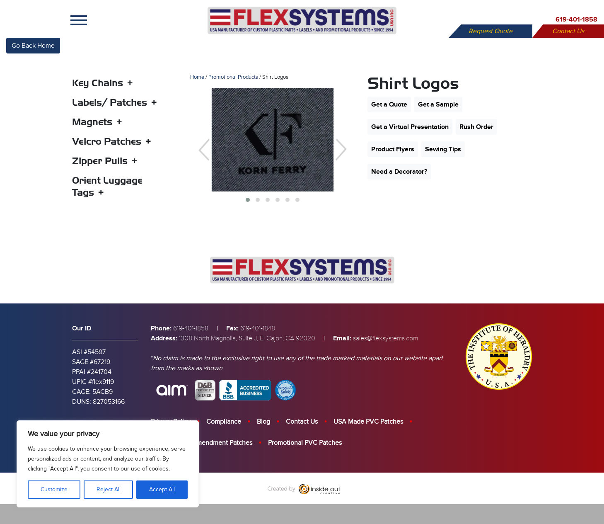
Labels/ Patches (109, 102)
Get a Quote (389, 104)
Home (197, 77)
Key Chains (97, 83)
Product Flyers (392, 149)
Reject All (109, 489)
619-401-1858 (576, 19)
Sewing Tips (443, 149)
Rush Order (476, 127)
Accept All (162, 489)
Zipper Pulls (100, 161)
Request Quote (490, 31)
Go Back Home (33, 45)
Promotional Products (233, 77)
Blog (263, 421)
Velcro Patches (106, 141)
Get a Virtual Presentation (410, 127)
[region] (108, 463)
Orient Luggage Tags (107, 186)
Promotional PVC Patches (305, 443)
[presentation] (204, 149)
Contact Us (568, 31)
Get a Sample (438, 104)
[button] (248, 200)
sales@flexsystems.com (385, 338)
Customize (54, 489)
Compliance (223, 421)
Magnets (92, 122)
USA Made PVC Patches (368, 421)
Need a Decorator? (399, 171)
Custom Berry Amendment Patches (201, 443)
